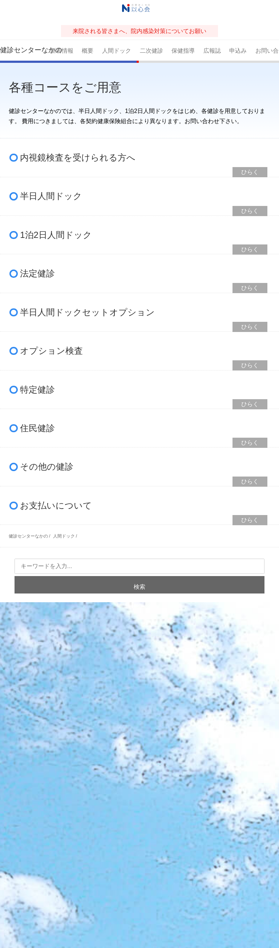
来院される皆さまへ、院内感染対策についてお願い (139, 31)
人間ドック (116, 51)
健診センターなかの (23, 50)
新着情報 (61, 51)
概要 (87, 51)
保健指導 (183, 51)
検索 (139, 587)
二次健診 (151, 51)
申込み (238, 51)
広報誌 (212, 51)
